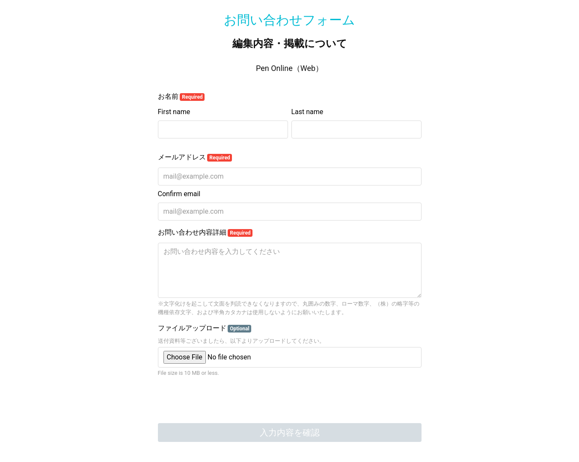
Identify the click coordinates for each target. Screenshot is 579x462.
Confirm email (179, 194)
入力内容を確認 (290, 432)
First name (174, 112)
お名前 (181, 96)
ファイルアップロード (205, 328)
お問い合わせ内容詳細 (205, 232)
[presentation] (223, 401)
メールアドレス (195, 157)
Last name (307, 112)
